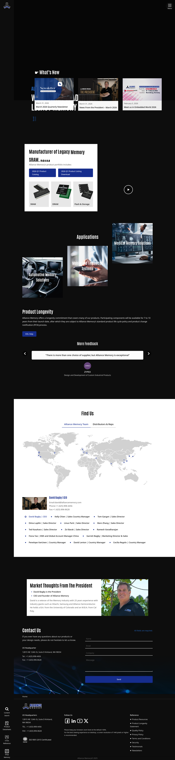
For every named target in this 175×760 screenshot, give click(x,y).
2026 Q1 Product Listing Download (71, 174)
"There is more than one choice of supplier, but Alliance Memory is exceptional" (87, 355)
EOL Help (29, 335)
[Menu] (170, 6)
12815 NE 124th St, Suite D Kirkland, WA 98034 (41, 653)
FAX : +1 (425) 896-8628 (32, 731)
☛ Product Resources (139, 719)
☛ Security (134, 742)
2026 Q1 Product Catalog (39, 174)
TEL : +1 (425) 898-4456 (32, 726)
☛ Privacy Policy (136, 734)
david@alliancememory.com (68, 502)
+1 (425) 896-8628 (61, 509)
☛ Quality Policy (136, 730)
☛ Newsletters (136, 750)
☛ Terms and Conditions (140, 738)
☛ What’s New (47, 72)
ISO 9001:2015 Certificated (40, 740)
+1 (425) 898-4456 (64, 506)
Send (119, 680)
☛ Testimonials (136, 746)
